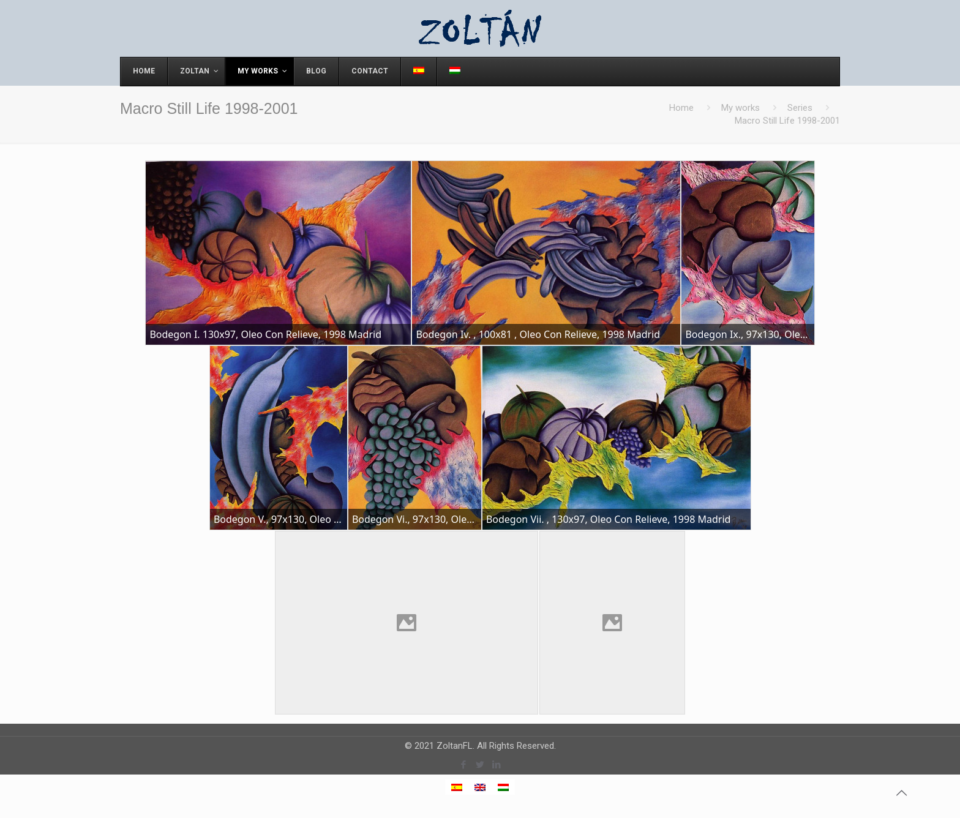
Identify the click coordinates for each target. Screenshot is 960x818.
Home (681, 107)
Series (799, 107)
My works (740, 107)
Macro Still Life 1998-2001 (787, 120)
